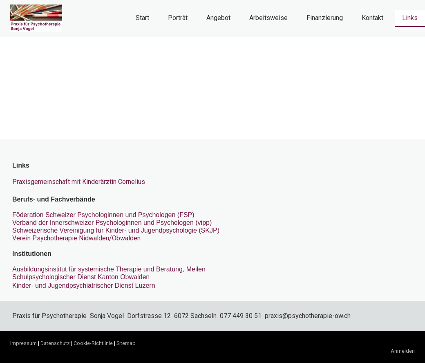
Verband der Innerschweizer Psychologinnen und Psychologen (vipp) (112, 222)
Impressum (23, 343)
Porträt (178, 18)
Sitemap (126, 343)
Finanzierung (324, 18)
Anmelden (403, 351)
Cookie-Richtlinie (93, 343)
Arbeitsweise (268, 18)
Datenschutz (55, 343)
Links (410, 18)
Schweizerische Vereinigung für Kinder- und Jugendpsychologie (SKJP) (115, 230)
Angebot (218, 18)
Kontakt (372, 18)
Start (142, 18)
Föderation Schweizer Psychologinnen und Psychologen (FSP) (103, 214)
